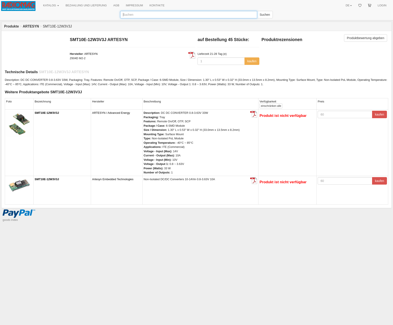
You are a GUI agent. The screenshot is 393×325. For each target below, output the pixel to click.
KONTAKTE (157, 5)
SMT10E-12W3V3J (47, 112)
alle (271, 105)
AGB (116, 5)
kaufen (251, 61)
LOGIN (382, 5)
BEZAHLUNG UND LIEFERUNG (86, 5)
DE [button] (349, 5)
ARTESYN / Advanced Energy (111, 112)
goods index (10, 219)
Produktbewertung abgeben (365, 38)
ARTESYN (91, 53)
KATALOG (51, 5)
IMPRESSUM (134, 5)
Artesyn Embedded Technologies (112, 179)
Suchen (265, 14)
